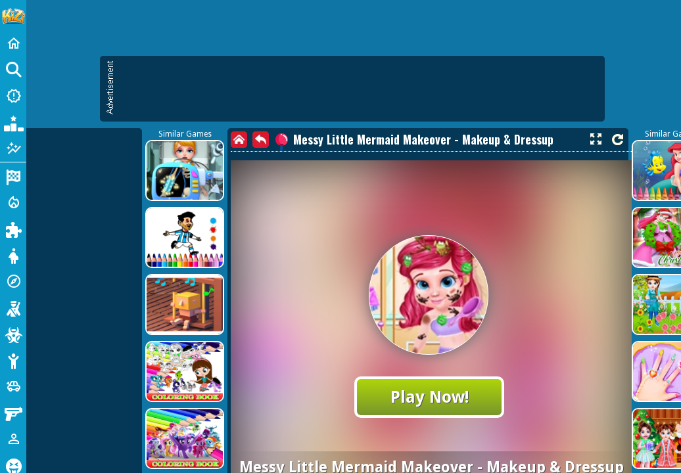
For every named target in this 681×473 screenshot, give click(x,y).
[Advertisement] (359, 88)
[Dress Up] (13, 255)
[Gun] (13, 412)
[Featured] (13, 148)
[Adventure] (13, 281)
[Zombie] (13, 334)
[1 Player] (13, 439)
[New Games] (13, 96)
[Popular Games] (13, 122)
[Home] (13, 43)
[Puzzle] (13, 228)
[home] (239, 139)
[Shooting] (13, 307)
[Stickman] (13, 360)
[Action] (13, 202)
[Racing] (13, 176)
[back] (260, 139)
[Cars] (13, 386)
